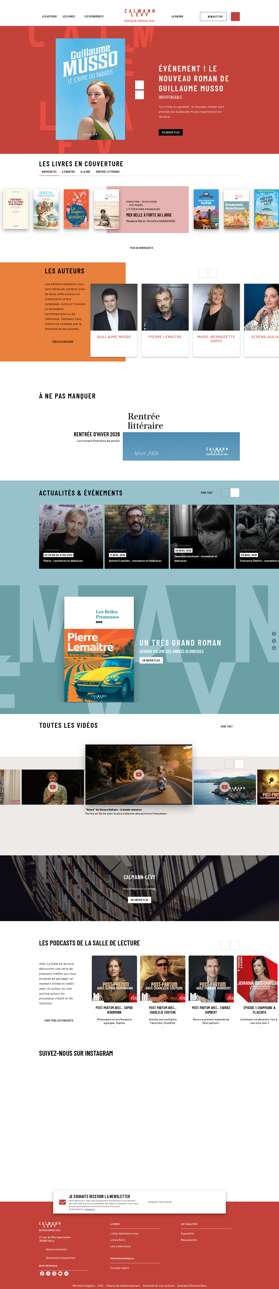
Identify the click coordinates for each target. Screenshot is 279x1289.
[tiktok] (66, 1274)
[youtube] (60, 1274)
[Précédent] (139, 84)
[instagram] (48, 1274)
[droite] (213, 273)
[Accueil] (140, 15)
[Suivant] (139, 94)
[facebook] (42, 1274)
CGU (100, 1285)
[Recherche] (235, 16)
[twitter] (54, 1274)
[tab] (49, 16)
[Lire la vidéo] (53, 787)
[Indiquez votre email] (178, 1202)
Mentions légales (84, 1285)
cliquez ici (90, 1209)
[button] (213, 16)
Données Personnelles (191, 1285)
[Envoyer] (216, 1202)
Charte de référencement (123, 1285)
